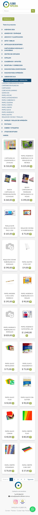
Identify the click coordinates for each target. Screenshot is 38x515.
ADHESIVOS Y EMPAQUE (12, 33)
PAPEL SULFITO (7, 114)
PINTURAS (7, 124)
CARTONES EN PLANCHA (10, 85)
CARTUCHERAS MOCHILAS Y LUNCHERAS (14, 49)
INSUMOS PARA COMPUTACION (15, 69)
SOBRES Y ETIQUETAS (11, 128)
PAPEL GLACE (6, 110)
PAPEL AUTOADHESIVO (10, 97)
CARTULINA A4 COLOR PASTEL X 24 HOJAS (9, 160)
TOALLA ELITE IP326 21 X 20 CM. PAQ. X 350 (10, 228)
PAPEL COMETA (7, 105)
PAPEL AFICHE (7, 95)
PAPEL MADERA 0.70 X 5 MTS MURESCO (9, 296)
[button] (8, 19)
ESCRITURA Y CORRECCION (13, 65)
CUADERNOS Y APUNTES (12, 61)
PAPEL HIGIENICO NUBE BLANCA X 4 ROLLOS (27, 296)
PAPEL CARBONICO (8, 100)
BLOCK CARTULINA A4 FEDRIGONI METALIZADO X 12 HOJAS (27, 192)
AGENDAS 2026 (9, 29)
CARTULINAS (6, 88)
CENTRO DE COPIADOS (12, 54)
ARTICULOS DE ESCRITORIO (13, 44)
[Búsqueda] (33, 11)
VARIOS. (6, 135)
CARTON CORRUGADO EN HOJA (13, 83)
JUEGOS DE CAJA (10, 76)
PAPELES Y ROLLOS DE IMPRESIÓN (15, 120)
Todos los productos (9, 25)
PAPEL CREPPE (7, 107)
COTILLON (7, 58)
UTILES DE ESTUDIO (10, 132)
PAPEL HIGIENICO (8, 112)
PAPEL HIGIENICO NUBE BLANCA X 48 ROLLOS (10, 330)
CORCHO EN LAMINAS (9, 90)
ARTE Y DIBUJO (9, 41)
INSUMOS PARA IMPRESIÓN (13, 73)
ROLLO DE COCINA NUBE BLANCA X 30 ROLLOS (9, 262)
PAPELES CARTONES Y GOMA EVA (16, 80)
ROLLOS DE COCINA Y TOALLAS (12, 117)
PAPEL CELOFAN (7, 102)
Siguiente (30, 479)
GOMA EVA (5, 93)
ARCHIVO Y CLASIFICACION (13, 37)
